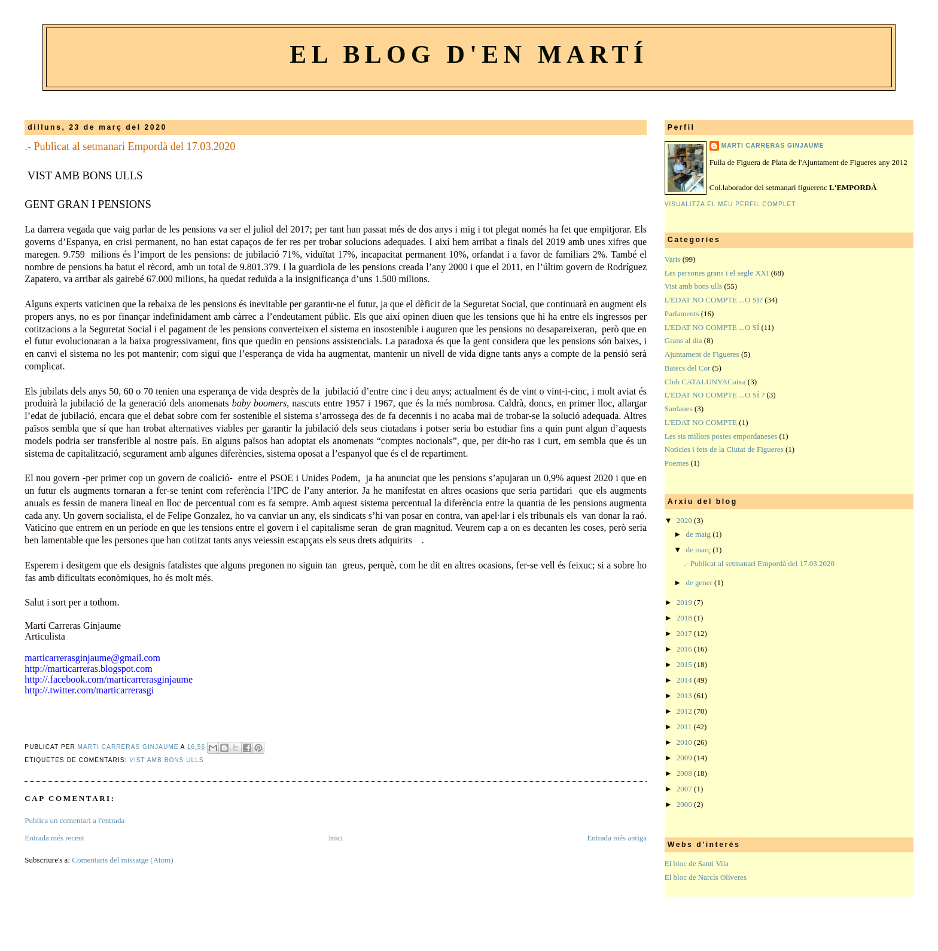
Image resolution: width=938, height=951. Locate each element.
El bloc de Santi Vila (697, 863)
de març (699, 549)
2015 (685, 664)
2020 (685, 520)
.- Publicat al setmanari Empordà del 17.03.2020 (759, 563)
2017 (685, 633)
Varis (673, 259)
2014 (685, 679)
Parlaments (682, 313)
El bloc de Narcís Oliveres (706, 877)
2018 (685, 617)
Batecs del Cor (688, 367)
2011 (685, 726)
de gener (700, 582)
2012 (685, 711)
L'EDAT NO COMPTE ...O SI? (714, 299)
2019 (685, 602)
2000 (685, 804)
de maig (699, 534)
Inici (335, 837)
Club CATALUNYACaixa (705, 381)
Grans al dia (683, 340)
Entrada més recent (54, 837)
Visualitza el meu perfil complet (730, 204)
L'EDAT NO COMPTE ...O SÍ (712, 327)
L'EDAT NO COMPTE (701, 422)
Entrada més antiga (617, 837)
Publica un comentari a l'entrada (74, 820)
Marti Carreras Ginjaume (772, 145)
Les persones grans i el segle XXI (717, 272)
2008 (685, 773)
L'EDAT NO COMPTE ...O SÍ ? (715, 394)
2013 (685, 695)
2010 (685, 742)
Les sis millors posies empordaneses (721, 436)
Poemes (677, 462)
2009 (685, 757)
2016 (685, 648)
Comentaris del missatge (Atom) (122, 859)
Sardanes (679, 408)
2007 (685, 788)
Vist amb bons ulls (166, 760)
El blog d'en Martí (469, 54)
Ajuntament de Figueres (702, 354)
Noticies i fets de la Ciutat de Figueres (724, 449)
